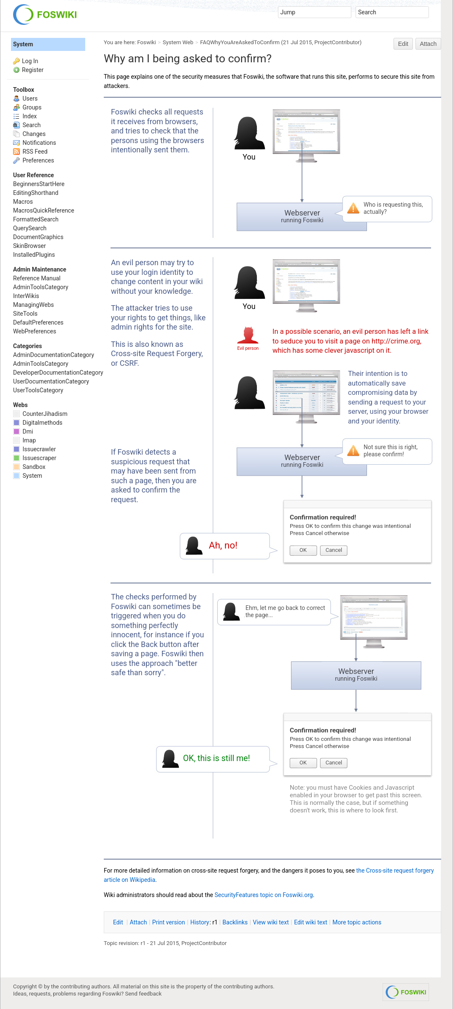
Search (26, 125)
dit (118, 922)
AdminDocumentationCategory (53, 354)
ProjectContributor (337, 42)
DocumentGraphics (38, 237)
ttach (138, 922)
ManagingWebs (33, 304)
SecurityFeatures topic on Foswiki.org (264, 895)
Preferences (33, 160)
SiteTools (25, 313)
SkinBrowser (29, 245)
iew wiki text (271, 922)
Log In (30, 61)
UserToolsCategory (38, 390)
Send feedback (143, 993)
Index (25, 116)
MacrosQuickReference (43, 210)
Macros (23, 201)
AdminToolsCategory (40, 287)
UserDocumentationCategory (51, 381)
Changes (29, 133)
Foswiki (146, 42)
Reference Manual (36, 278)
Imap (24, 440)
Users (25, 98)
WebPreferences (34, 331)
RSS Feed (30, 151)
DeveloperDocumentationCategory (58, 372)
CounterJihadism (40, 413)
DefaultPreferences (38, 322)
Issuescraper (35, 458)
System (23, 44)
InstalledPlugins (34, 254)
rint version (168, 922)
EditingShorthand (35, 192)
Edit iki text (310, 922)
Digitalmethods (37, 422)
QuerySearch (29, 228)
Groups (27, 107)
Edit (403, 43)
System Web (178, 42)
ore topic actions (356, 922)
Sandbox (29, 466)
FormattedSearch (36, 219)
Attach (428, 43)
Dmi (23, 431)
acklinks (235, 922)
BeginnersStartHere (39, 184)
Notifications (34, 142)
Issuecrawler (34, 449)
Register (32, 70)
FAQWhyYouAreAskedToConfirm (240, 42)
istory (199, 922)
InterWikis (26, 296)
